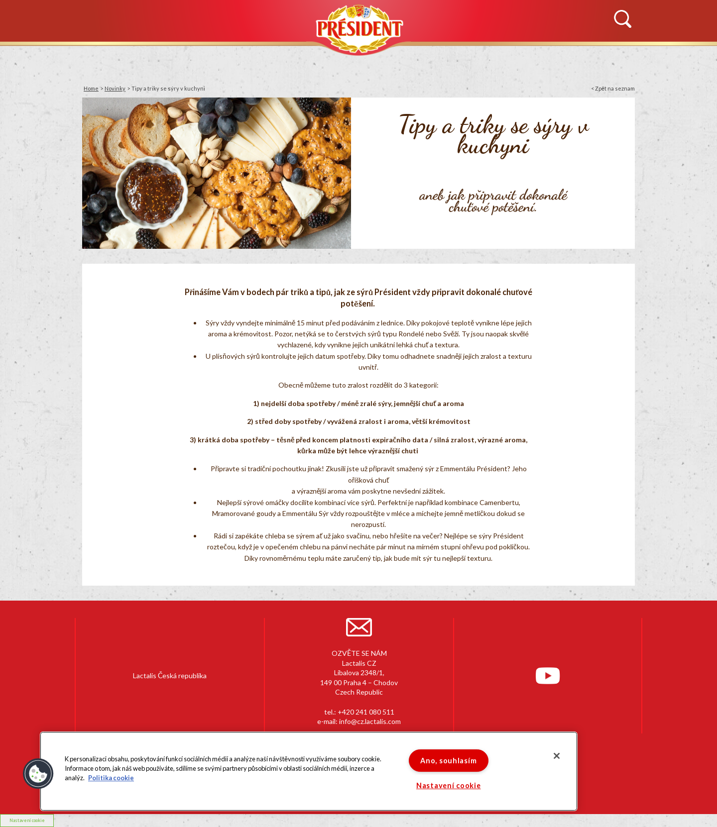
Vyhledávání (622, 19)
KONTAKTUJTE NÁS (568, 58)
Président (358, 28)
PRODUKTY (291, 58)
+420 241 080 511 (366, 712)
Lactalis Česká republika (170, 675)
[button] (38, 774)
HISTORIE (193, 58)
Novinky (115, 88)
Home (91, 88)
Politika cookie (111, 778)
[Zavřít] (557, 756)
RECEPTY (454, 58)
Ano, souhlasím (448, 760)
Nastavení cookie (448, 785)
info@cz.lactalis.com (370, 721)
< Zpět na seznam (613, 88)
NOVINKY (99, 58)
